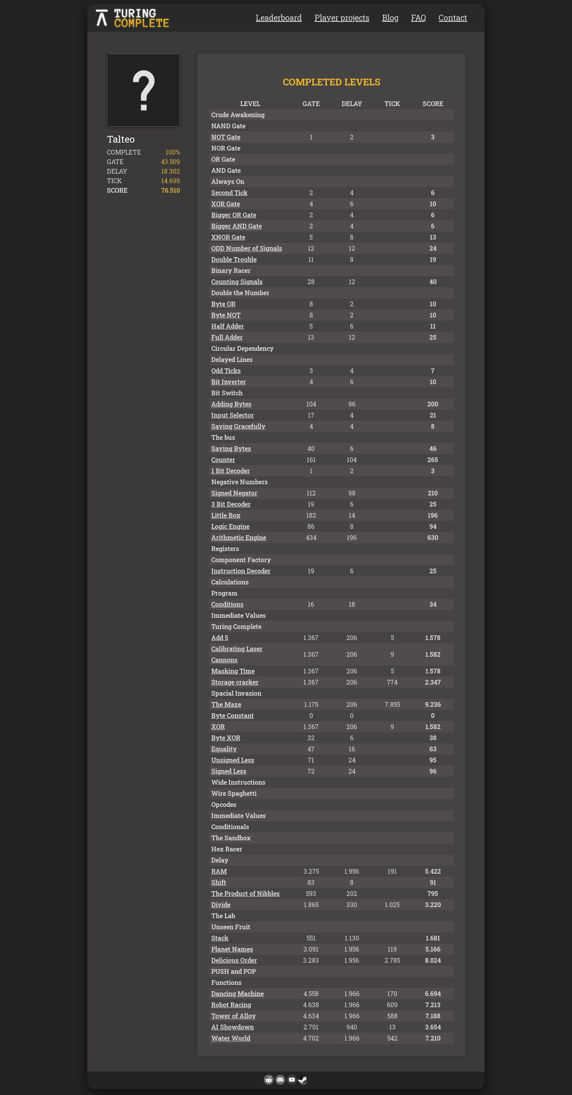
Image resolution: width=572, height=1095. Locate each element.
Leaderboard (279, 17)
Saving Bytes (231, 448)
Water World (230, 1038)
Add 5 (219, 637)
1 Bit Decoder (230, 470)
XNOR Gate (228, 237)
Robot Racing (231, 1004)
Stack (219, 938)
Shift (218, 882)
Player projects (342, 17)
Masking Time (233, 671)
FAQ (418, 17)
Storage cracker (235, 682)
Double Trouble (234, 259)
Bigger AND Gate (236, 226)
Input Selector (232, 415)
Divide (220, 904)
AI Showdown (232, 1027)
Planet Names (232, 949)
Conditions (227, 604)
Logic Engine (230, 526)
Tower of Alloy (233, 1016)
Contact (453, 17)
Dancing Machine (237, 993)
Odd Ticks (226, 370)
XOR (218, 726)
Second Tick (229, 192)
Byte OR (223, 304)
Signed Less (228, 771)
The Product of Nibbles (245, 893)
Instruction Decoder (241, 571)
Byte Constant (232, 715)
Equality (224, 749)
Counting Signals (237, 281)
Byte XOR (225, 737)
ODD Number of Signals (246, 248)
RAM (219, 871)
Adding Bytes (231, 404)
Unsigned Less (232, 760)
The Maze (226, 704)
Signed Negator (234, 493)
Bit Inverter (228, 381)
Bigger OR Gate (233, 215)
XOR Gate (225, 203)
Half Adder (227, 326)
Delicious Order (234, 960)
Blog (390, 17)
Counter (223, 459)
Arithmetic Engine (238, 537)
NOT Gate (225, 137)
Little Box (225, 515)
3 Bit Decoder (231, 504)
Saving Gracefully (238, 426)
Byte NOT (226, 315)
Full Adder (227, 337)
